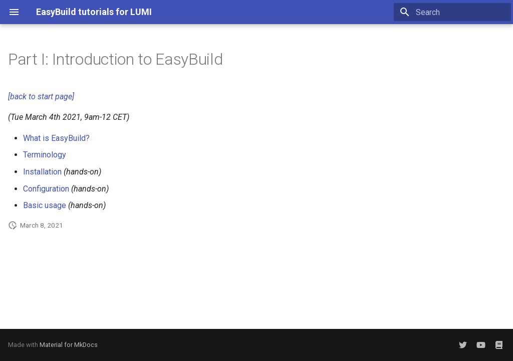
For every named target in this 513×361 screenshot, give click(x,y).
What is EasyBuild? (56, 138)
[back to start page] (41, 96)
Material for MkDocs (69, 344)
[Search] (452, 12)
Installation (42, 171)
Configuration (46, 189)
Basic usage (44, 205)
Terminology (44, 154)
